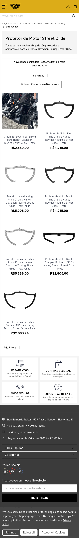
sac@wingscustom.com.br (22, 432)
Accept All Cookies (53, 532)
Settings (10, 532)
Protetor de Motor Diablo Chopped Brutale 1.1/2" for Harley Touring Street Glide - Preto (59, 264)
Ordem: (25, 84)
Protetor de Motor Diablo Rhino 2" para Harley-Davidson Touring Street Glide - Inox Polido (20, 264)
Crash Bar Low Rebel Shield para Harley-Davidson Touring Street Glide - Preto (20, 139)
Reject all (29, 532)
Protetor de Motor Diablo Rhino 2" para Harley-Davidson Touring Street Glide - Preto (59, 201)
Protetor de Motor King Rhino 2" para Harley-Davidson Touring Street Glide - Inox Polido (20, 201)
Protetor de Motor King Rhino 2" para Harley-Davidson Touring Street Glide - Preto (59, 138)
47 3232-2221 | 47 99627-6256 (26, 425)
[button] (39, 63)
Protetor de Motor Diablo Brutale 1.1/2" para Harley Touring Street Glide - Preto (20, 325)
